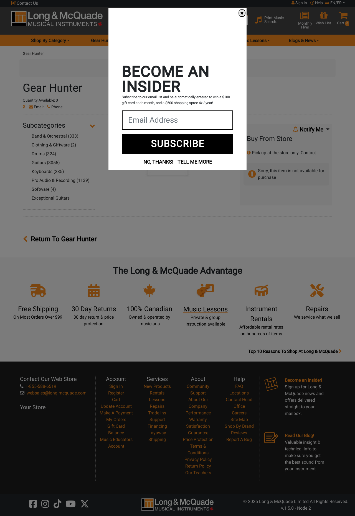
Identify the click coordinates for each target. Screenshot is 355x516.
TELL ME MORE (195, 162)
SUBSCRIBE (177, 143)
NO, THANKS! (158, 162)
